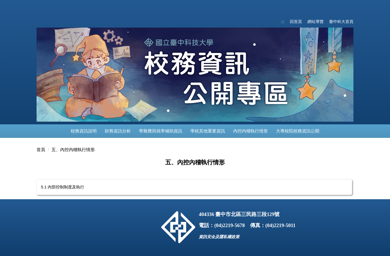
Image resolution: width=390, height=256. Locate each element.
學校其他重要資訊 (207, 131)
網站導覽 (315, 21)
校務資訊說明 (84, 131)
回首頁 (296, 21)
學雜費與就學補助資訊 (160, 131)
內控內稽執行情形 (250, 131)
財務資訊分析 (118, 131)
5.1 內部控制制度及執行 (62, 187)
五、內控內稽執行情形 (73, 149)
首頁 (41, 149)
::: (282, 21)
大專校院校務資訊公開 (297, 131)
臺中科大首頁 (341, 21)
